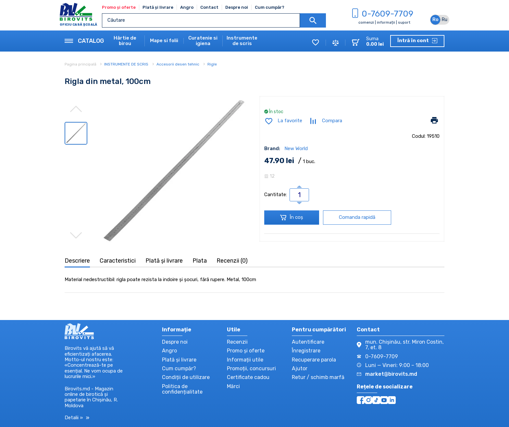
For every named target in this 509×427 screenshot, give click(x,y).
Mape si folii (164, 40)
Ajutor (299, 368)
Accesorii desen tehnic (177, 64)
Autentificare (308, 342)
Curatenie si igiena (202, 40)
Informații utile (245, 360)
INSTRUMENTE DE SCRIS (126, 64)
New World (296, 148)
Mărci (233, 386)
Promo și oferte (119, 7)
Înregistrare (306, 351)
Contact (209, 7)
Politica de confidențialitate (182, 389)
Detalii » (77, 418)
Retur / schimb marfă (318, 377)
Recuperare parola (314, 360)
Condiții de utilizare (186, 377)
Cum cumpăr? (269, 7)
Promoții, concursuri (251, 368)
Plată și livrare (158, 7)
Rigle (212, 64)
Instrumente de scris (242, 40)
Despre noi (236, 7)
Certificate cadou (248, 377)
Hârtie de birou (125, 40)
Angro (186, 7)
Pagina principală (81, 64)
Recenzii (237, 342)
